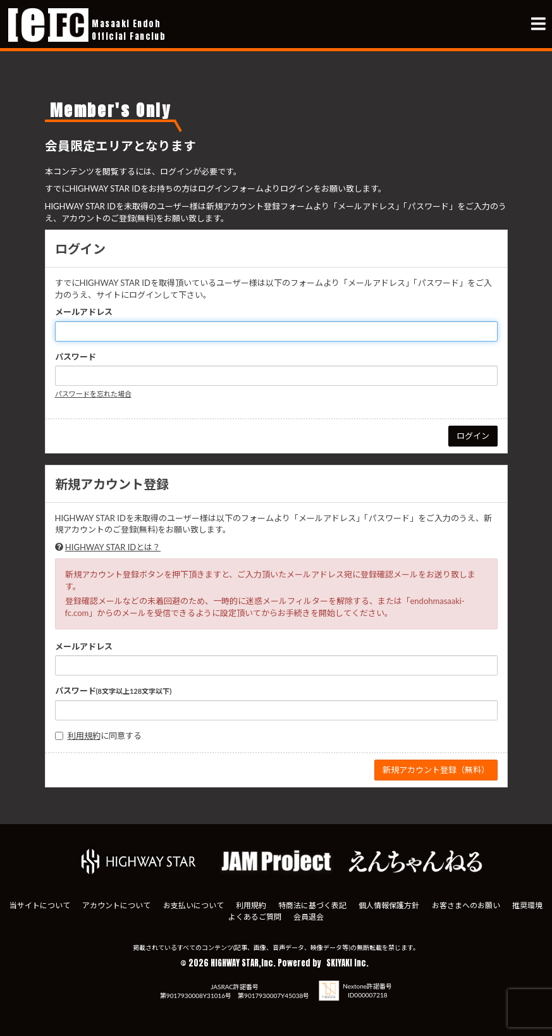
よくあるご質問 (254, 917)
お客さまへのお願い (466, 905)
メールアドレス (84, 312)
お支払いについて (193, 905)
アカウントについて (116, 905)
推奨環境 (527, 905)
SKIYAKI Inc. (347, 963)
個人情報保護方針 (389, 905)
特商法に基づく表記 (312, 905)
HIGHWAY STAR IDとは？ (113, 547)
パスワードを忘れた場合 (93, 394)
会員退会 (308, 917)
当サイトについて (39, 905)
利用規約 (84, 736)
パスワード (75, 357)
